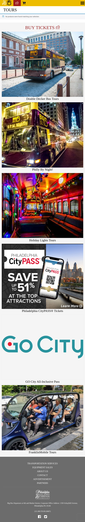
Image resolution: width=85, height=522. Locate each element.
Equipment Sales (42, 467)
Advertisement (42, 479)
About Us (42, 471)
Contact (42, 475)
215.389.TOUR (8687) (42, 511)
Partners (42, 483)
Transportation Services (42, 463)
